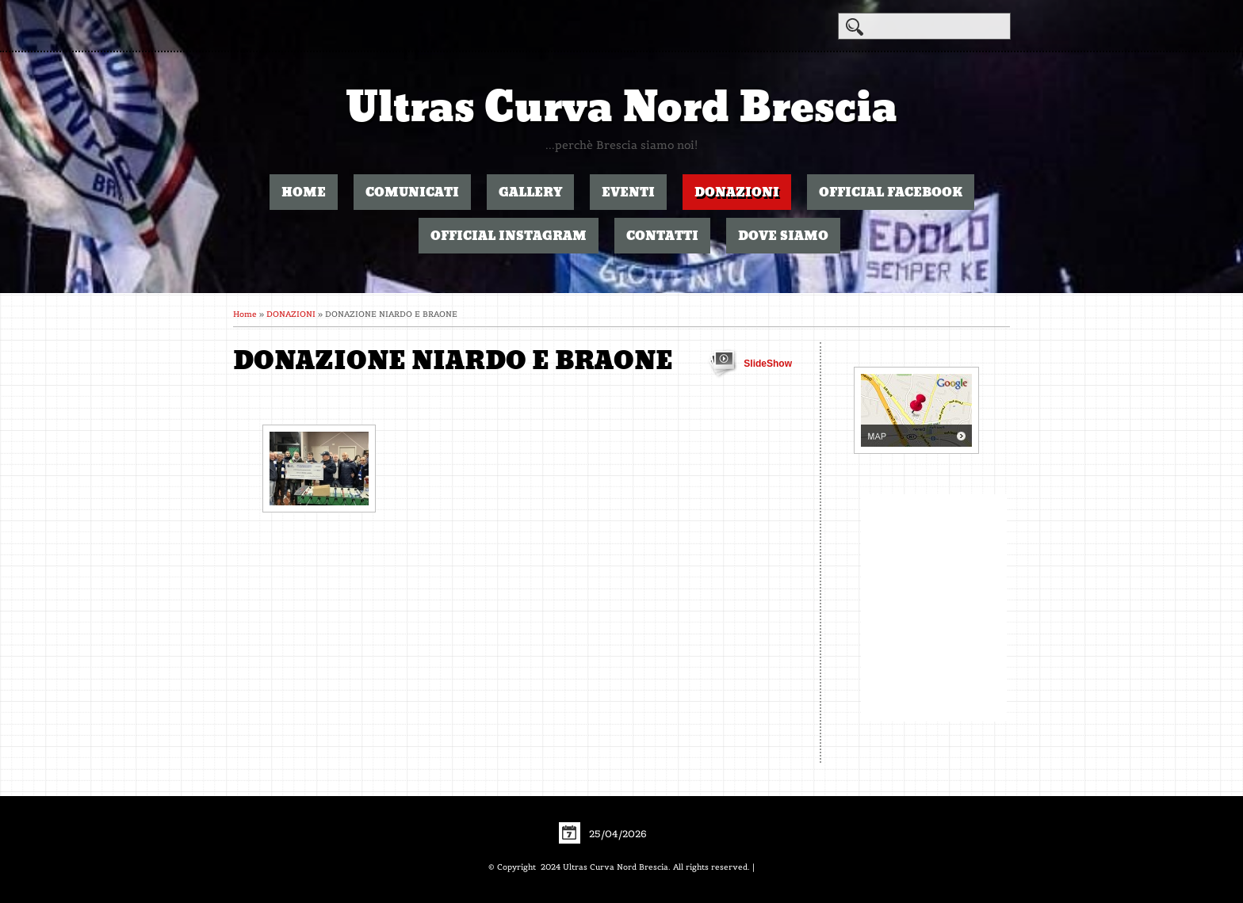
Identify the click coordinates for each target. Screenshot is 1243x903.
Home (303, 192)
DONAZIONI (736, 192)
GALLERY (530, 192)
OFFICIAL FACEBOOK (890, 192)
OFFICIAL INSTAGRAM (508, 236)
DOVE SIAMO (783, 236)
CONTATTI (662, 236)
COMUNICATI (412, 192)
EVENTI (628, 192)
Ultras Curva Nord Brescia (621, 107)
